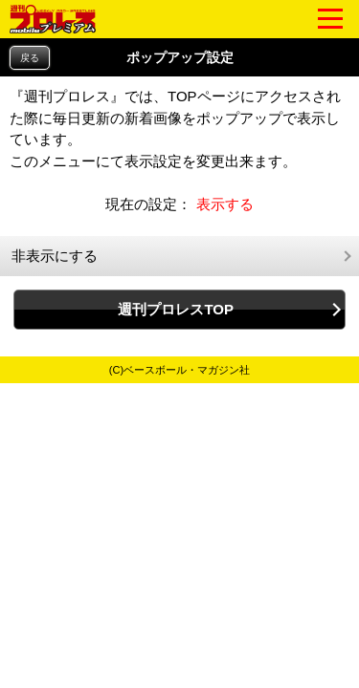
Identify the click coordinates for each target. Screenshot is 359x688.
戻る (29, 58)
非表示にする (54, 255)
